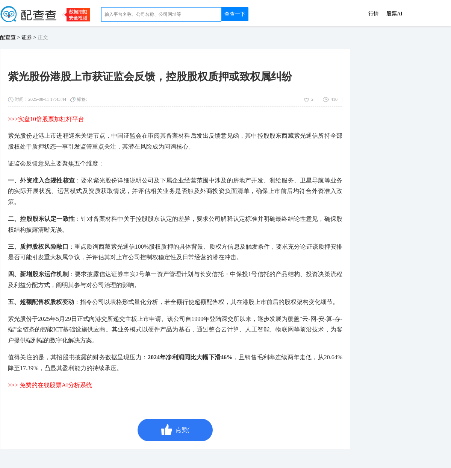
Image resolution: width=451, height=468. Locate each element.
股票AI (394, 14)
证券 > (29, 37)
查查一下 (234, 14)
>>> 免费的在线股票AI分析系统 (50, 385)
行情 (373, 14)
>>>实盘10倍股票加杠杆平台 (46, 119)
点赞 (175, 430)
